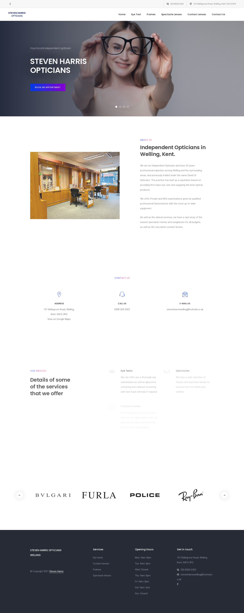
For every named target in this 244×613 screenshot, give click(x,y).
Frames (151, 14)
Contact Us (218, 14)
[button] (116, 107)
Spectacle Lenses (171, 14)
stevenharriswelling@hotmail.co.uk (185, 309)
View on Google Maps (59, 319)
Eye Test (136, 14)
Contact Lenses (197, 14)
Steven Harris (56, 571)
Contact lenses (101, 563)
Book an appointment (48, 87)
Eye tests (98, 557)
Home (122, 14)
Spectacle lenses (102, 575)
